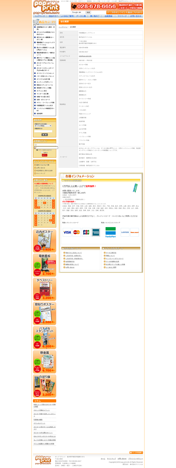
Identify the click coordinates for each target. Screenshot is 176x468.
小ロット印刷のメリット (42, 410)
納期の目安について (72, 264)
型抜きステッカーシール (45, 85)
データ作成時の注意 (112, 261)
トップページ (40, 16)
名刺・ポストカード (43, 100)
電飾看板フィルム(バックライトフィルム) (46, 44)
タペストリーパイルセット (45, 73)
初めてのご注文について (74, 253)
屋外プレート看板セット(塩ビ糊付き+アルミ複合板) (46, 59)
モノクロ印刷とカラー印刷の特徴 (45, 440)
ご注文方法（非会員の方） (74, 258)
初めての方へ (53, 16)
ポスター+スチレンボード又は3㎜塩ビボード (45, 69)
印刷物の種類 (38, 419)
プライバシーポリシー (135, 458)
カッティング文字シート (45, 82)
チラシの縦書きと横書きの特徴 (44, 444)
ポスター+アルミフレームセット (45, 64)
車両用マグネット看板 (44, 88)
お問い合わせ (136, 16)
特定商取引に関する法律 (44, 170)
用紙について (110, 255)
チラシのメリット (39, 423)
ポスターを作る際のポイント (43, 433)
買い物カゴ (94, 16)
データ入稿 (81, 16)
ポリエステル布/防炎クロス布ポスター (46, 33)
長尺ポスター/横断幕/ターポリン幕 (45, 38)
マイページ (122, 16)
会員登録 (108, 16)
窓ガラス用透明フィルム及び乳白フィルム (45, 49)
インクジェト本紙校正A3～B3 (46, 110)
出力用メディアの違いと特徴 (115, 264)
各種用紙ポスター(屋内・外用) (46, 28)
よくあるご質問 (67, 16)
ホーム (103, 458)
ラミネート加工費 (42, 94)
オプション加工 (42, 91)
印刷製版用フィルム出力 (45, 105)
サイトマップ (40, 173)
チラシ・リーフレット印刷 (45, 102)
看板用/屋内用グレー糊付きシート (46, 54)
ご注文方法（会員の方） (74, 255)
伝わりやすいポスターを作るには (45, 436)
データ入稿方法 (111, 253)
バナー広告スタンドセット (45, 76)
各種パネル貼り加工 (43, 97)
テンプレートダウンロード (115, 258)
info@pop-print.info (85, 56)
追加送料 (40, 113)
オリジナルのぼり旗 (43, 79)
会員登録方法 (70, 261)
